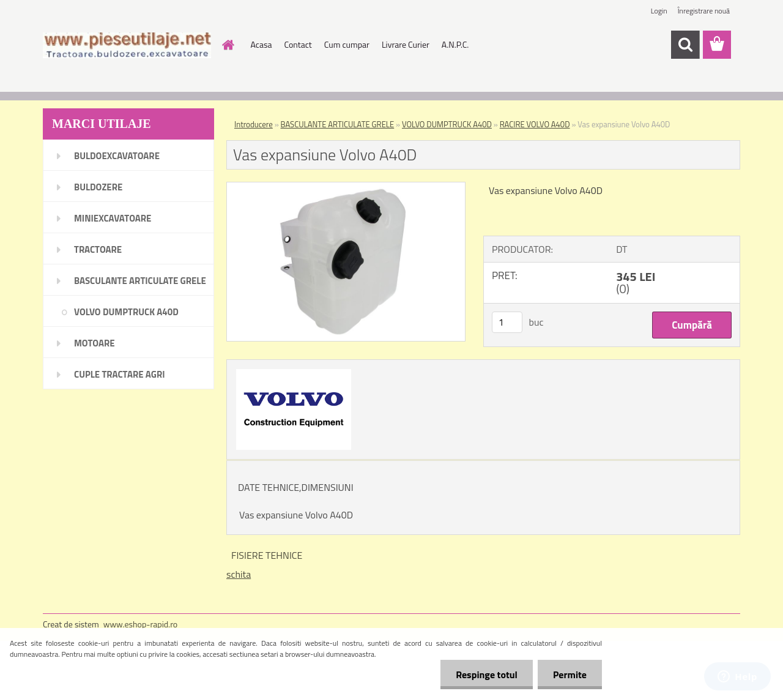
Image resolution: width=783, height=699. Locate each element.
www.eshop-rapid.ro (140, 624)
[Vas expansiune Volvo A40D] (346, 187)
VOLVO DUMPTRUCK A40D (447, 124)
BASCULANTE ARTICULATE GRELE (338, 124)
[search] (685, 45)
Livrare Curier (405, 44)
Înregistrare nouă (704, 11)
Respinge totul (487, 674)
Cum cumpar (346, 44)
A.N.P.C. (455, 44)
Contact (297, 44)
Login (659, 11)
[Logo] (127, 45)
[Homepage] (227, 45)
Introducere (253, 124)
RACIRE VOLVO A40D (535, 124)
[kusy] (507, 322)
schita (238, 574)
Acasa (261, 44)
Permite (570, 674)
